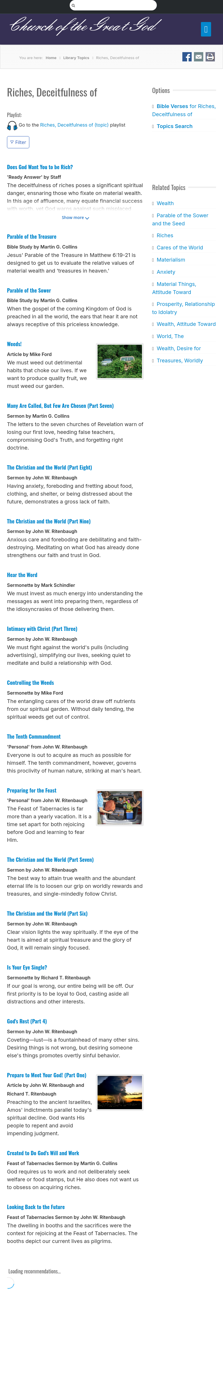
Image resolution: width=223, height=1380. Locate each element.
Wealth (165, 203)
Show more (73, 217)
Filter (18, 142)
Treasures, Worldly (180, 360)
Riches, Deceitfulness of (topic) (74, 125)
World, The (170, 336)
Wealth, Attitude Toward (186, 324)
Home (51, 57)
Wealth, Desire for (179, 348)
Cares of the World (180, 247)
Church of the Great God (80, 26)
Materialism (171, 260)
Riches (165, 235)
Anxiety (166, 272)
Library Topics (76, 57)
